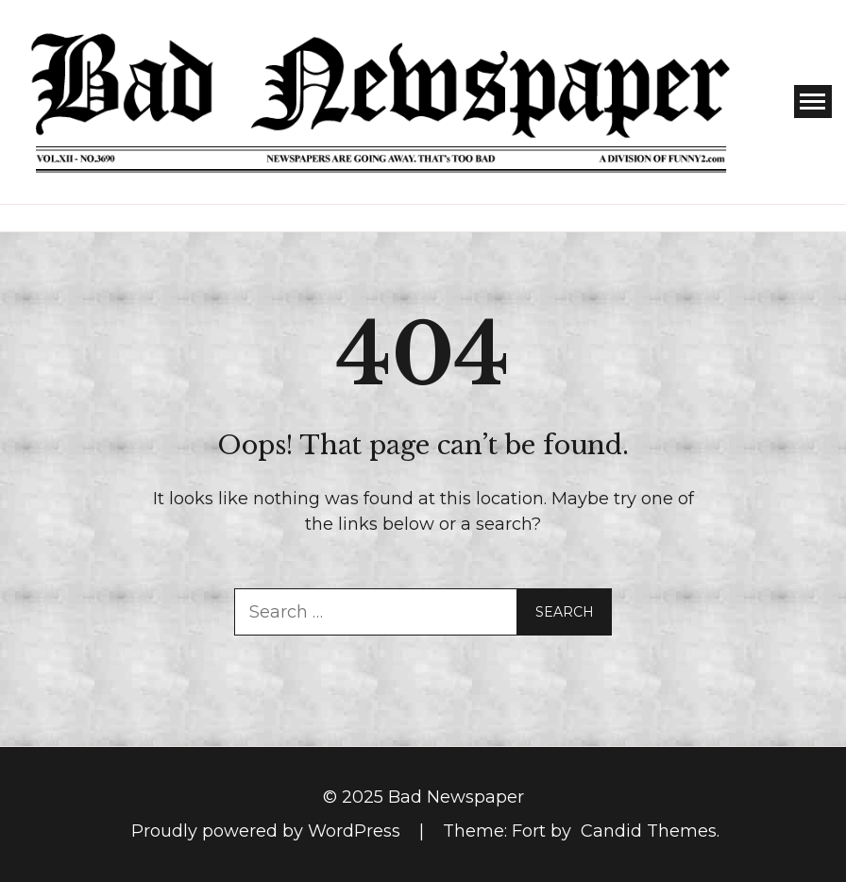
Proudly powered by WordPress (268, 831)
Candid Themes (649, 831)
